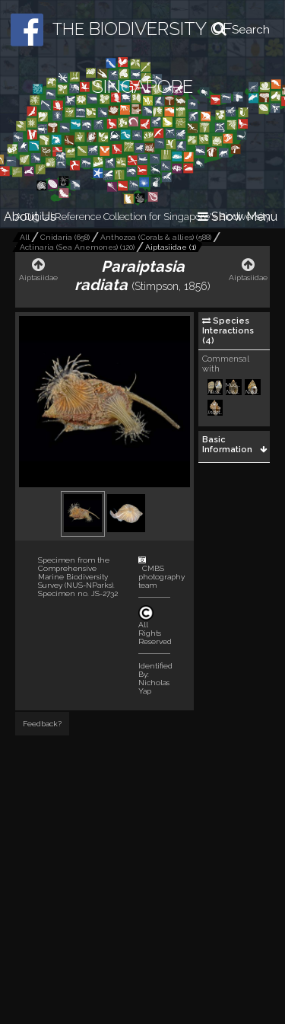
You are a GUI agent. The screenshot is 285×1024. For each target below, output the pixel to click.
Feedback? (42, 723)
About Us (30, 216)
